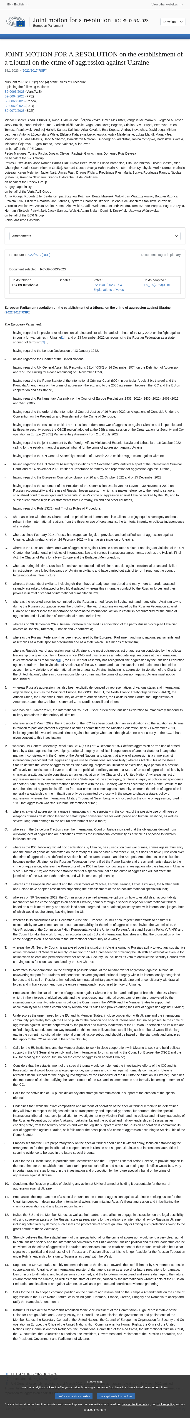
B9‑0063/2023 (15, 91)
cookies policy (166, 1409)
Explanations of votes (109, 289)
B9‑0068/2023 (15, 101)
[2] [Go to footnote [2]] (43, 342)
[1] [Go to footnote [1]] (63, 337)
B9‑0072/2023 (15, 110)
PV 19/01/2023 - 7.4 (108, 285)
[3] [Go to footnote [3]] (59, 660)
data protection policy (135, 1409)
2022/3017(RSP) (34, 70)
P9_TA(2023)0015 (157, 285)
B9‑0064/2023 (15, 96)
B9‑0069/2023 (15, 106)
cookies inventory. (94, 1414)
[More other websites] (167, 4)
